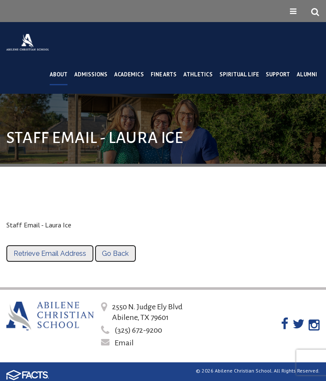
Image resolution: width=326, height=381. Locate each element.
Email (124, 343)
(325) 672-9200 (138, 330)
